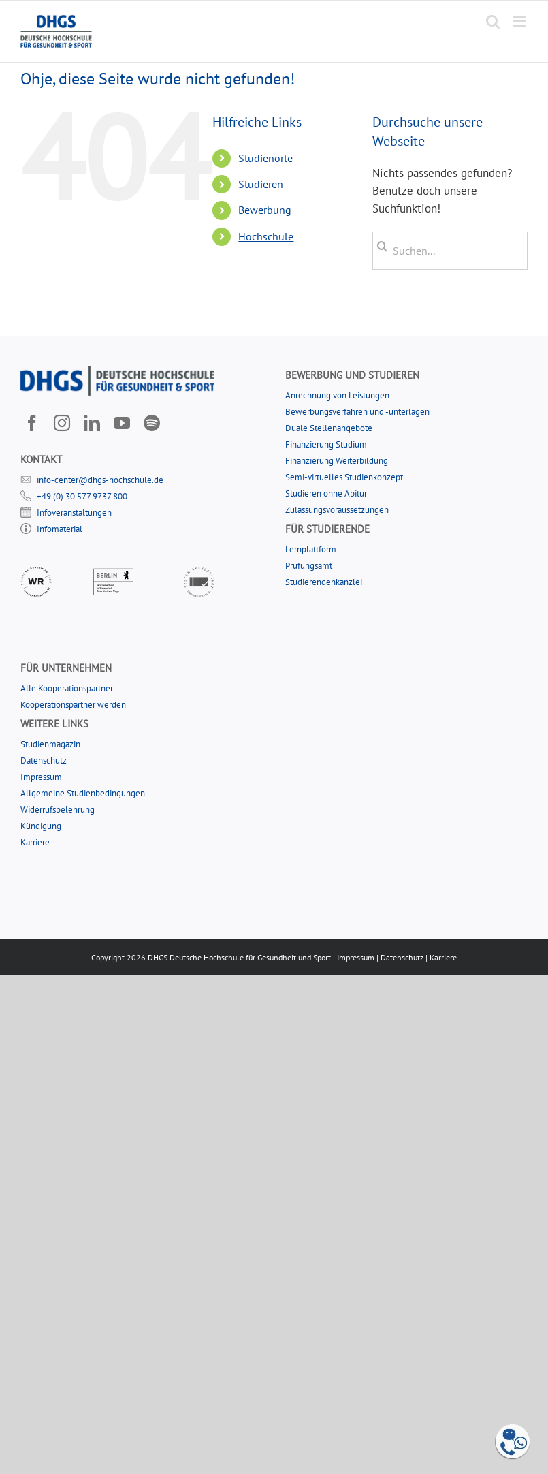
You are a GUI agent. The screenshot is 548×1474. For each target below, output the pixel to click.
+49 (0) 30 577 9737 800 (82, 496)
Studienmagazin (50, 744)
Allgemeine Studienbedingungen (82, 793)
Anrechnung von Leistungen (337, 395)
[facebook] (32, 423)
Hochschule (265, 236)
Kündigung (40, 826)
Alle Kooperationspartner (66, 688)
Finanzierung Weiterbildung (336, 461)
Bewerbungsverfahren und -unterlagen (357, 412)
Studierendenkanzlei (323, 582)
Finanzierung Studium (326, 444)
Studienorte (265, 158)
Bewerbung (264, 210)
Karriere (35, 842)
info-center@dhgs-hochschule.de (100, 480)
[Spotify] (152, 423)
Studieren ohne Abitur (326, 493)
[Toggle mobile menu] (520, 21)
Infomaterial (59, 529)
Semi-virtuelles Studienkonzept (344, 477)
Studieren (260, 184)
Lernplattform (310, 549)
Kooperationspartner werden (73, 704)
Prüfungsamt (308, 565)
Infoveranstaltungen (74, 512)
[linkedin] (92, 423)
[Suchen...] (450, 251)
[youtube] (122, 423)
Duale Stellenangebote (328, 428)
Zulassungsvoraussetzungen (337, 510)
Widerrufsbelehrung (57, 809)
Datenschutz (43, 760)
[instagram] (62, 423)
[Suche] (382, 247)
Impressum (41, 777)
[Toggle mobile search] (493, 21)
